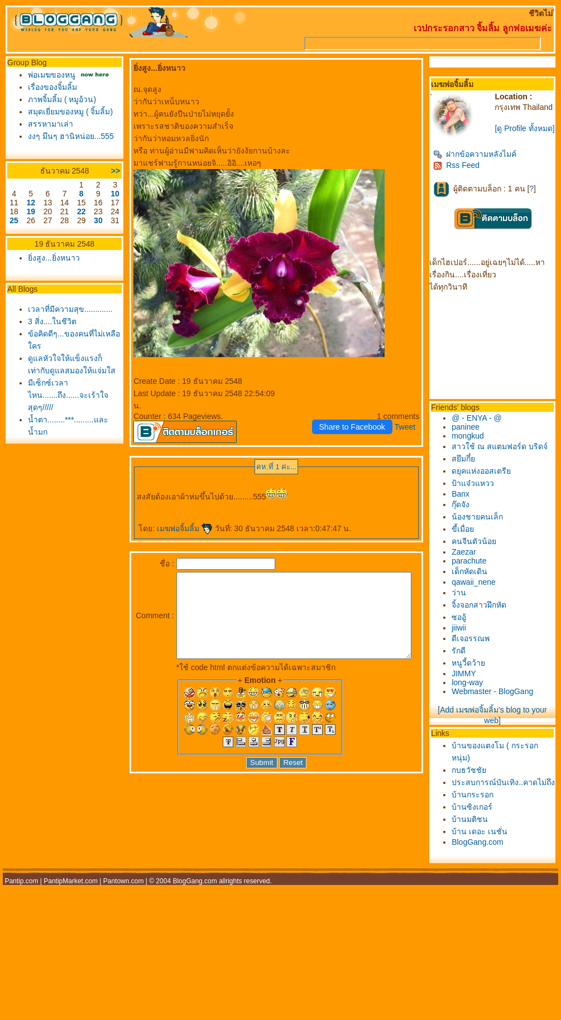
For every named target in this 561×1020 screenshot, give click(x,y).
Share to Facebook (358, 426)
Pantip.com (21, 901)
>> (106, 170)
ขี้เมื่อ (469, 536)
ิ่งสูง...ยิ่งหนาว (51, 257)
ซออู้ (465, 624)
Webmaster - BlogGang (498, 699)
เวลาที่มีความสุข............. (67, 309)
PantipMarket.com (71, 901)
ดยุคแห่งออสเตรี (487, 478)
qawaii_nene (480, 589)
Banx (467, 501)
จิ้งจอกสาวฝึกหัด (485, 612)
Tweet (411, 426)
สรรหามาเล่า (47, 123)
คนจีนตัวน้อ (480, 549)
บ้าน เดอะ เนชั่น (486, 851)
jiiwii (465, 635)
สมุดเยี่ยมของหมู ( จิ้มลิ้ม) (67, 111)
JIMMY (470, 681)
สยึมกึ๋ (469, 466)
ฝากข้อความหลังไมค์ (480, 161)
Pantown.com (123, 901)
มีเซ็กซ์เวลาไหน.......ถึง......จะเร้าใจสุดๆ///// (65, 395)
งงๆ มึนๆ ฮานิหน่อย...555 (68, 136)
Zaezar (470, 559)
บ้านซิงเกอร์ (478, 826)
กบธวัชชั (475, 777)
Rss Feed (462, 173)
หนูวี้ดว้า (474, 670)
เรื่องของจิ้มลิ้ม (49, 87)
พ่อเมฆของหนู (49, 74)
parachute (475, 568)
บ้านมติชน (476, 839)
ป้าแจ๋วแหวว (479, 491)
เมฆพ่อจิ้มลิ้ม (175, 528)
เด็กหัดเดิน (475, 579)
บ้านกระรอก (479, 814)
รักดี (465, 658)
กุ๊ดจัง (467, 512)
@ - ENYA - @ (483, 425)
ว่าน (465, 600)
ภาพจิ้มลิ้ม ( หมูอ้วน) (59, 99)
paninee (472, 434)
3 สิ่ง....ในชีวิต (49, 321)
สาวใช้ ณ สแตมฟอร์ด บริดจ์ (506, 454)
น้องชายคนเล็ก (483, 524)
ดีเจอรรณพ (477, 646)
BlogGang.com (484, 862)
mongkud (474, 443)
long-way (473, 690)
